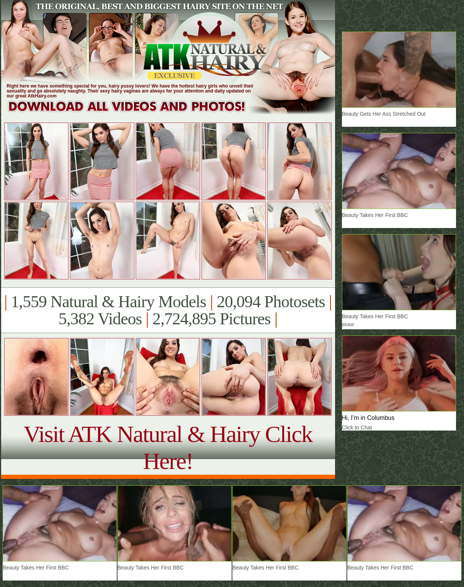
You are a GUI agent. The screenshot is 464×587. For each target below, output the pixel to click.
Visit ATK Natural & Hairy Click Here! (168, 447)
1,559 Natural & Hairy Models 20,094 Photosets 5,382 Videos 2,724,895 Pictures (168, 310)
